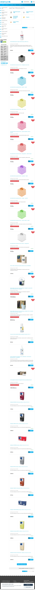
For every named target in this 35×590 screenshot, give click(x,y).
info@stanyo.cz (29, 582)
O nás (15, 580)
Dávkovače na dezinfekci (6, 581)
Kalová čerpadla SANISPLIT (4, 34)
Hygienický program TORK (4, 8)
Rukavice (3, 10)
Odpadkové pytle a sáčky (4, 29)
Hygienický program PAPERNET (4, 12)
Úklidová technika (4, 24)
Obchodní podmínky (17, 582)
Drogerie (3, 22)
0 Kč (34, 1)
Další (33, 27)
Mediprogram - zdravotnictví (4, 18)
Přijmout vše (28, 584)
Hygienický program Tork (6, 580)
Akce (3, 4)
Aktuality (7, 4)
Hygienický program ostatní (4, 15)
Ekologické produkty (4, 20)
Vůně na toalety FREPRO (4, 26)
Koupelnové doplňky (4, 31)
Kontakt (20, 4)
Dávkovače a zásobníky (6, 582)
